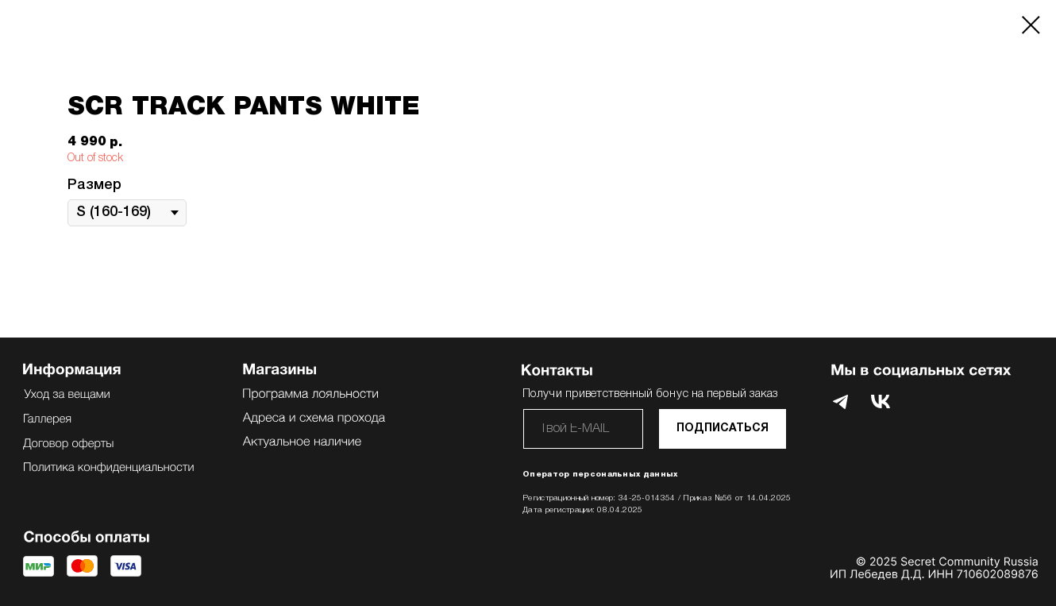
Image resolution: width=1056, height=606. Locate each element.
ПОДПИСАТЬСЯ (722, 428)
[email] (583, 429)
